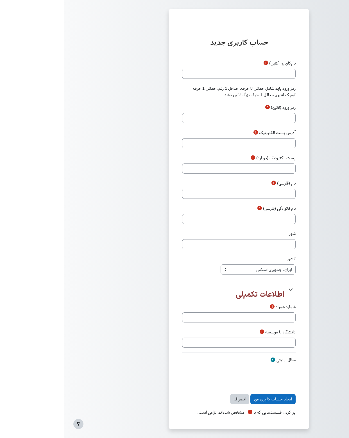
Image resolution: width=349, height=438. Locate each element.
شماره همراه (221, 307)
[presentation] (188, 376)
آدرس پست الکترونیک (213, 132)
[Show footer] (14, 424)
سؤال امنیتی (221, 360)
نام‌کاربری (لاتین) (218, 63)
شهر (227, 233)
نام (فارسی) (222, 183)
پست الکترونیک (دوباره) (211, 158)
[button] (226, 289)
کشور (226, 259)
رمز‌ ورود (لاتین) (219, 107)
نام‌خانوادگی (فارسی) (215, 208)
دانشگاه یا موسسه (216, 332)
